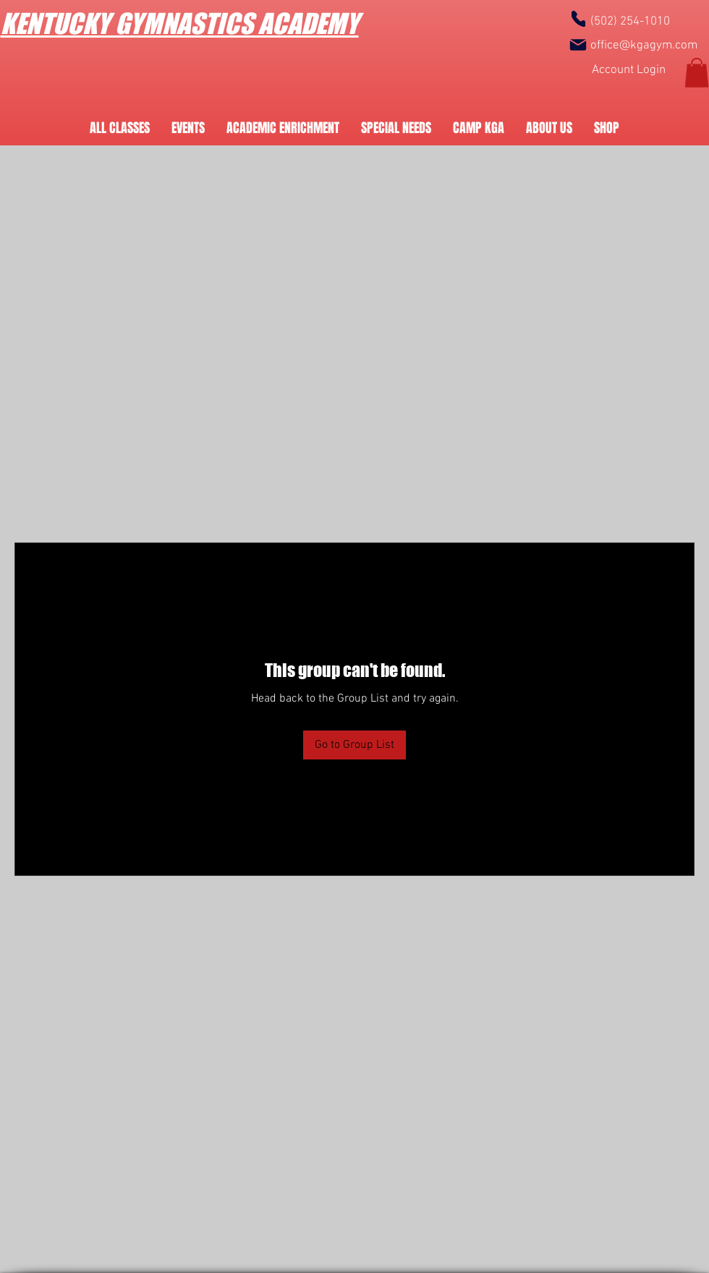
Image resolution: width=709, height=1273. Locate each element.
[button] (696, 73)
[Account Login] (628, 70)
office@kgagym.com (643, 45)
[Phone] (578, 18)
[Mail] (578, 44)
